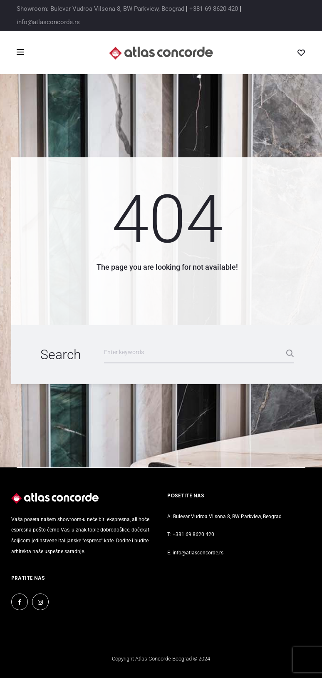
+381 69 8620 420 (213, 8)
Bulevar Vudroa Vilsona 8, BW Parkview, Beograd (227, 516)
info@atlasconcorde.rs (48, 22)
